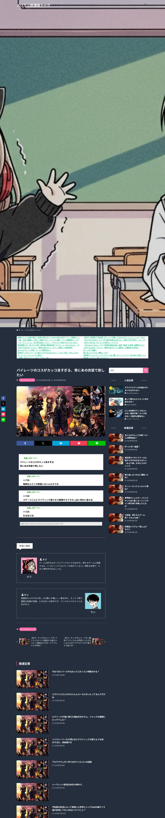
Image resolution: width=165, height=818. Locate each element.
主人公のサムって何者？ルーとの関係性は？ (34, 350)
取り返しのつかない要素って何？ (96, 352)
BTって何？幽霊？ (90, 350)
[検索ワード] (128, 370)
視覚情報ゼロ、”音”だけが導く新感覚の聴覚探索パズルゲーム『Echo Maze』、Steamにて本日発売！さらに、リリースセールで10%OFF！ (70, 345)
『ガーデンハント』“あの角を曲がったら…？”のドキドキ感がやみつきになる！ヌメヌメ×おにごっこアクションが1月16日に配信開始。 (70, 342)
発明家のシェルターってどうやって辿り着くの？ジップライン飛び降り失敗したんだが (116, 355)
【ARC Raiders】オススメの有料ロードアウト (100, 342)
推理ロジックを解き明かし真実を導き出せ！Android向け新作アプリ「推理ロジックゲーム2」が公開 (56, 337)
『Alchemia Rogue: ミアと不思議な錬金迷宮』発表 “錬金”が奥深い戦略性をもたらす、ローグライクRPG (123, 345)
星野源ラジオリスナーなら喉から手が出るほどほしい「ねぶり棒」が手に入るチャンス (51, 352)
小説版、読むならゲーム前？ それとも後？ (34, 357)
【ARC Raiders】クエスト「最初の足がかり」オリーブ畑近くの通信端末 (45, 347)
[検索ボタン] (145, 5)
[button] (25, 443)
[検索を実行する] (145, 370)
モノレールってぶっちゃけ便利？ (30, 355)
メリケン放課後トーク (33, 5)
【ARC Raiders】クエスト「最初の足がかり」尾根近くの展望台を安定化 (111, 347)
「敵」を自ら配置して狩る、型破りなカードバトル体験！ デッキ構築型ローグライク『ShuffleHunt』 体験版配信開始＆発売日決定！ (68, 340)
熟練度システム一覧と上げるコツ (96, 357)
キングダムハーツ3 (27, 380)
